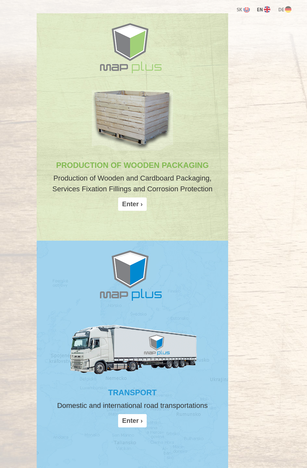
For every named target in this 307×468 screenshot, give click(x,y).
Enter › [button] (132, 204)
